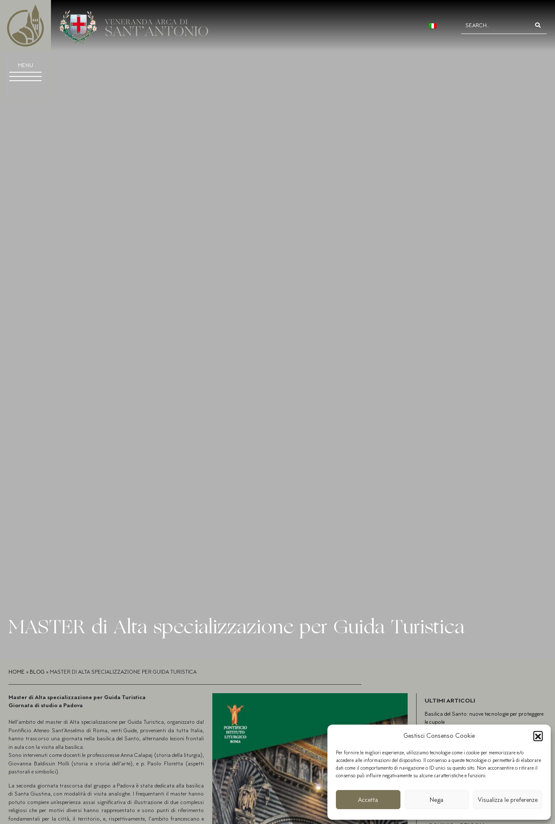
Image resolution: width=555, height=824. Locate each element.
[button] (538, 735)
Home (16, 672)
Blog (37, 672)
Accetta (368, 800)
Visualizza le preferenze (508, 800)
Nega (436, 800)
